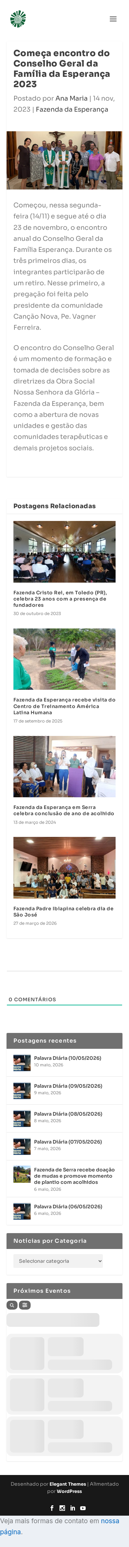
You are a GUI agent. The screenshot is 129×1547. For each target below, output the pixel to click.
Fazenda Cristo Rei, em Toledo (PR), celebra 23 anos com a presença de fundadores (60, 599)
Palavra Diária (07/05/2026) (68, 1142)
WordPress (69, 1491)
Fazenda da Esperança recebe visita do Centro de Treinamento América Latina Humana (64, 706)
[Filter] (25, 1305)
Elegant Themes (68, 1484)
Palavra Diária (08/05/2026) (68, 1114)
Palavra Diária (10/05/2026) (67, 1058)
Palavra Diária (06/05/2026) (68, 1206)
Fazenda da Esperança (72, 109)
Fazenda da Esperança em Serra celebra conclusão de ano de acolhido (64, 810)
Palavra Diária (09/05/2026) (68, 1086)
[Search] (12, 1305)
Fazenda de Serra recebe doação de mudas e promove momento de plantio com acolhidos (74, 1176)
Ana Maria (71, 98)
